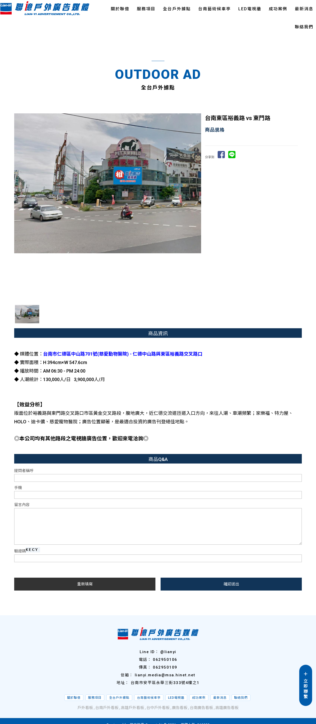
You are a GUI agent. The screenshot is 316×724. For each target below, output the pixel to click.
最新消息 (304, 8)
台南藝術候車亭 (214, 8)
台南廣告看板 (201, 707)
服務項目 (146, 8)
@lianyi (168, 652)
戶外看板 (85, 707)
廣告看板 (179, 707)
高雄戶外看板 (132, 707)
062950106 (165, 659)
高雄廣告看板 (227, 707)
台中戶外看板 (158, 707)
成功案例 (278, 8)
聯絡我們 (304, 26)
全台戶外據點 (177, 8)
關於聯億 (120, 8)
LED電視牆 (249, 8)
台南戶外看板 (107, 707)
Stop (110, 304)
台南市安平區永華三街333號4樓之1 (165, 682)
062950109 (165, 667)
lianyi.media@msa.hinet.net (165, 675)
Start (106, 304)
